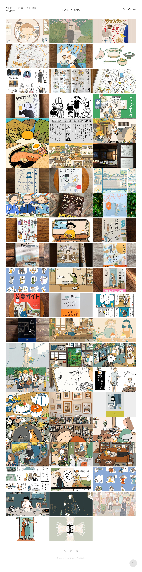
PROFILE (19, 7)
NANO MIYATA (71, 9)
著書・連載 (31, 7)
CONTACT (10, 11)
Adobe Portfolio (77, 558)
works (9, 7)
